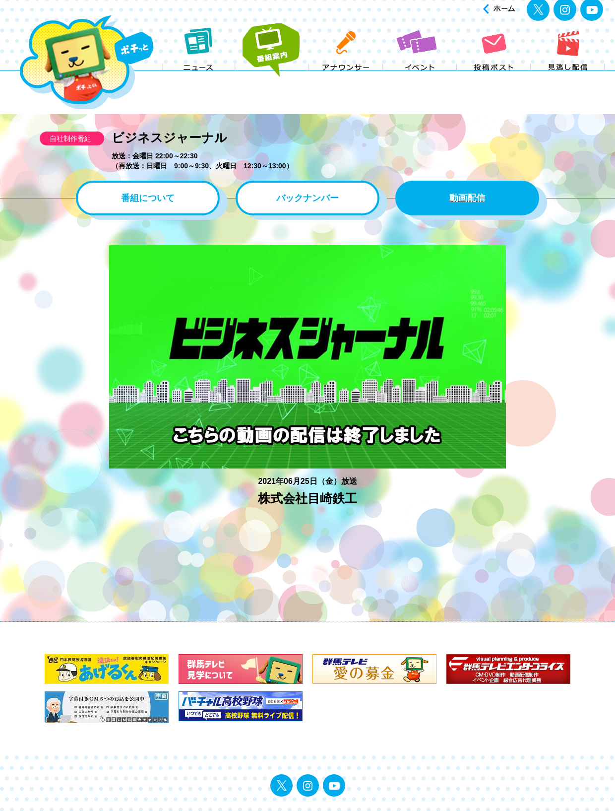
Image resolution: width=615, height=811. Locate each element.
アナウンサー (346, 78)
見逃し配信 (568, 78)
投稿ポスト (494, 78)
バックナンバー (307, 198)
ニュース (199, 78)
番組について (148, 198)
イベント (420, 78)
